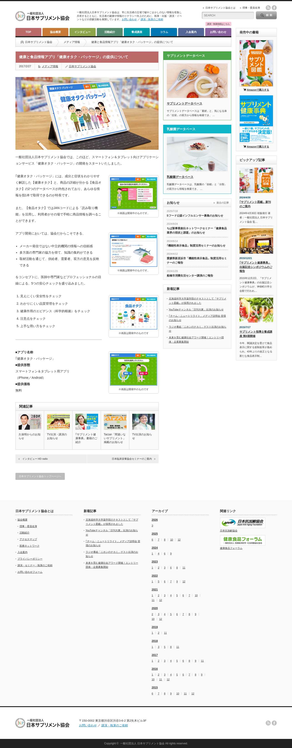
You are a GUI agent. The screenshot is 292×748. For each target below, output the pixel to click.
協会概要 (55, 32)
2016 (155, 669)
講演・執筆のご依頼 (152, 19)
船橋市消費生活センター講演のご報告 (190, 275)
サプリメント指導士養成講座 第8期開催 (256, 334)
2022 (155, 575)
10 (171, 540)
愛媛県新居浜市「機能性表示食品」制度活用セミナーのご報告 (197, 260)
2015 (155, 687)
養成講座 (136, 32)
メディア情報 (72, 42)
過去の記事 (222, 202)
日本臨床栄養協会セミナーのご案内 (132, 458)
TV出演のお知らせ (142, 436)
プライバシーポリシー (29, 558)
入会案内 (191, 32)
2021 (155, 589)
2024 (155, 547)
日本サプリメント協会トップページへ (40, 476)
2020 (155, 608)
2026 (155, 519)
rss (268, 7)
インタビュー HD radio (35, 458)
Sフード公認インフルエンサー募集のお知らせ (195, 215)
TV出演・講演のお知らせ (57, 436)
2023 (155, 561)
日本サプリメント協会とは (220, 7)
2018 (155, 641)
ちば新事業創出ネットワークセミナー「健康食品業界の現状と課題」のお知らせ (197, 230)
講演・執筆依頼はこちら (218, 24)
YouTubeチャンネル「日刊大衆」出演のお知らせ (196, 309)
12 (179, 540)
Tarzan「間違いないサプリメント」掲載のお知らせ (115, 438)
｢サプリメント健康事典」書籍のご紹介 (86, 438)
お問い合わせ (129, 19)
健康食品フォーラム (231, 548)
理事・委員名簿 (251, 7)
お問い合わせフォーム (29, 572)
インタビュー (82, 32)
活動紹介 (109, 32)
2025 (155, 533)
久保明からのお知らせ (29, 436)
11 (183, 567)
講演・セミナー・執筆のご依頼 (34, 565)
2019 (155, 627)
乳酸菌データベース (180, 177)
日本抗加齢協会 (228, 530)
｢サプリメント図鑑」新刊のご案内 (255, 204)
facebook (274, 7)
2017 (155, 655)
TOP (28, 32)
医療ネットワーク (30, 545)
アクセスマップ (28, 539)
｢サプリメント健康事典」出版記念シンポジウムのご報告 (256, 267)
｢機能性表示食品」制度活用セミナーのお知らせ (196, 245)
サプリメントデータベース (184, 103)
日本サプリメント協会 (82, 66)
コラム (164, 32)
